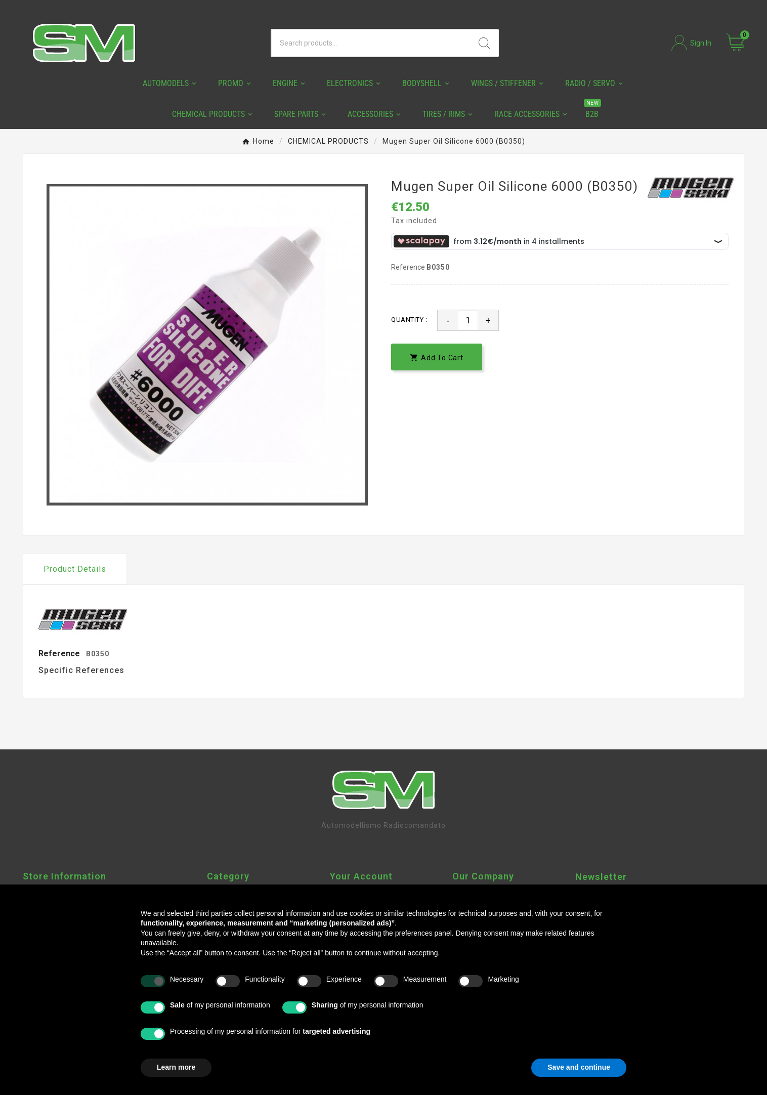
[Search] (371, 43)
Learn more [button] (176, 1067)
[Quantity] (468, 320)
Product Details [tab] (75, 569)
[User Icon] (691, 43)
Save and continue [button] (578, 1067)
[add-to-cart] (436, 357)
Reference (409, 267)
